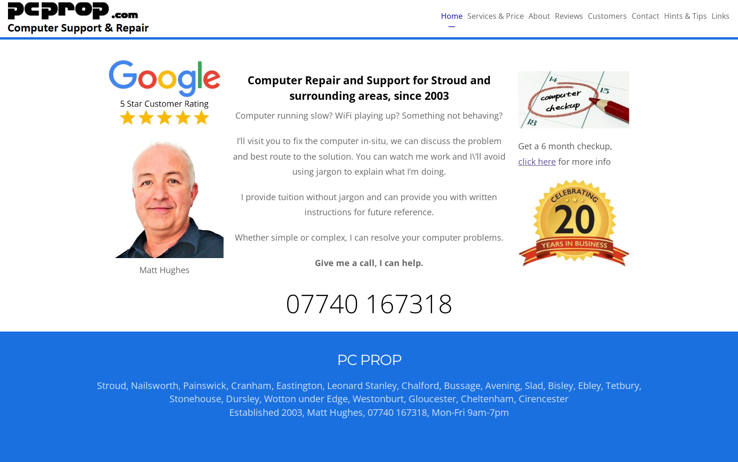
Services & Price (495, 16)
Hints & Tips (685, 16)
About (539, 16)
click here (537, 161)
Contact (645, 16)
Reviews (569, 16)
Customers (607, 16)
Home (452, 16)
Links (721, 16)
